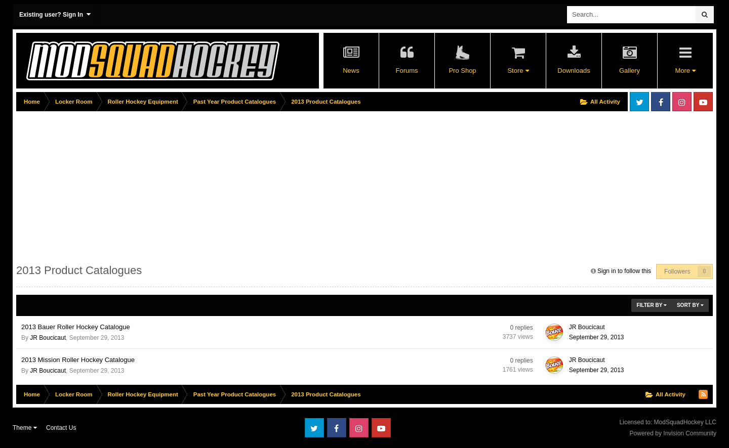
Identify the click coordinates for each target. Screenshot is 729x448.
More (685, 70)
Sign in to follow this (624, 271)
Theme (25, 427)
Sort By (690, 305)
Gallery (629, 70)
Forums (406, 70)
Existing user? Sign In (55, 14)
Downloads (573, 70)
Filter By (651, 305)
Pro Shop (462, 70)
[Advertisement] (200, 185)
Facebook (660, 101)
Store (518, 70)
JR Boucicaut (48, 337)
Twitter (639, 101)
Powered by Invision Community (673, 433)
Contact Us (61, 427)
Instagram (682, 101)
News (351, 70)
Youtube (703, 101)
